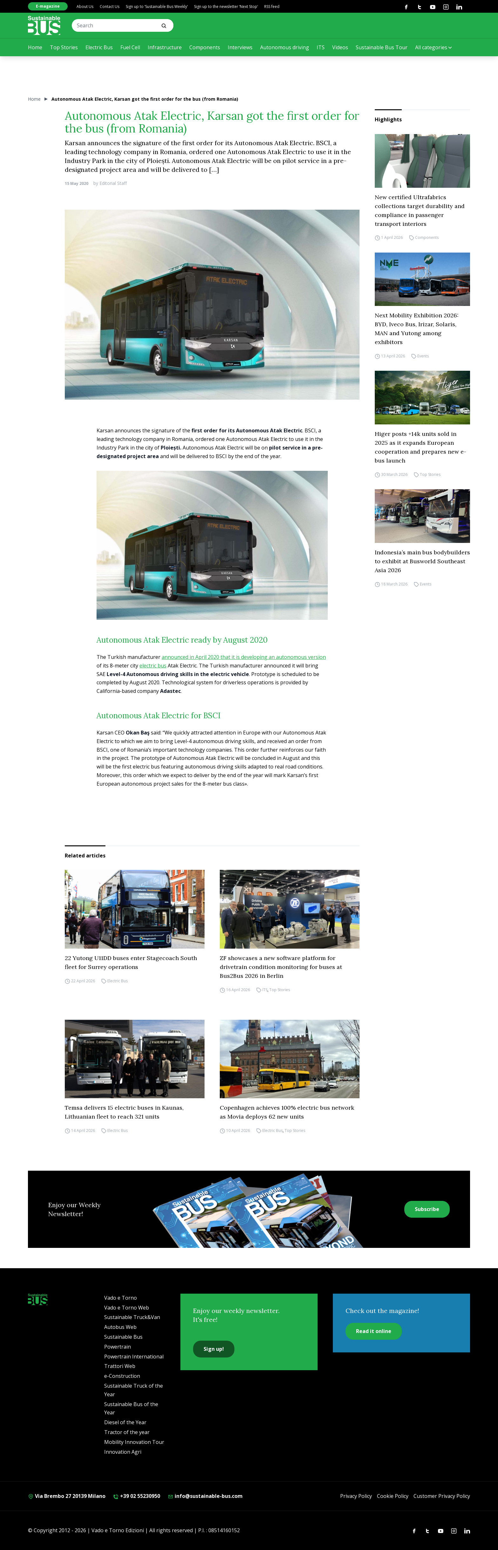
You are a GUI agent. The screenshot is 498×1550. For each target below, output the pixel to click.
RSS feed (271, 6)
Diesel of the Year (125, 1422)
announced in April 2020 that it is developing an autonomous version (244, 656)
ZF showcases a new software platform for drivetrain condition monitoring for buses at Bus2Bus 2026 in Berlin (281, 966)
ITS (321, 47)
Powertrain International (134, 1356)
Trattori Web (119, 1366)
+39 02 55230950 (136, 1495)
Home (35, 47)
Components (204, 47)
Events (423, 356)
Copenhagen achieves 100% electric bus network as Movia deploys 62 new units (287, 1112)
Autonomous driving (284, 47)
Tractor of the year (127, 1432)
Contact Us (109, 6)
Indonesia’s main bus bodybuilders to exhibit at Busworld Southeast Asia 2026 (422, 561)
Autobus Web (120, 1326)
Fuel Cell (130, 47)
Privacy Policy (356, 1495)
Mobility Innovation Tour (134, 1441)
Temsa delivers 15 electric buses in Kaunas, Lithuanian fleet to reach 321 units (124, 1112)
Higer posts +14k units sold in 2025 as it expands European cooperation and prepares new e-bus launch (420, 447)
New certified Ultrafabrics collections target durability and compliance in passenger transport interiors (420, 210)
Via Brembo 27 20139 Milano (66, 1495)
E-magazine (48, 6)
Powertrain (117, 1346)
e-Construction (122, 1375)
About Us (85, 6)
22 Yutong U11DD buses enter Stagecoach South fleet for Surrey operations (131, 962)
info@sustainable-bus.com (205, 1495)
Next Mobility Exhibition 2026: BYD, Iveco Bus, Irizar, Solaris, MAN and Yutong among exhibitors (417, 329)
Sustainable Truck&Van (132, 1317)
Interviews (240, 47)
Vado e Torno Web (126, 1307)
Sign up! (214, 1348)
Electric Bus (99, 47)
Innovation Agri (122, 1451)
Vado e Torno (120, 1297)
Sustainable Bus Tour (381, 47)
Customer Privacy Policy (442, 1495)
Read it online (373, 1331)
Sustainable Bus (123, 1336)
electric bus (152, 665)
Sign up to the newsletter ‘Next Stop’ (226, 6)
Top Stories (64, 47)
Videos (340, 47)
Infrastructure (165, 47)
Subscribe (427, 1209)
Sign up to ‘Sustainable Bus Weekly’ (157, 6)
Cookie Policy (392, 1495)
